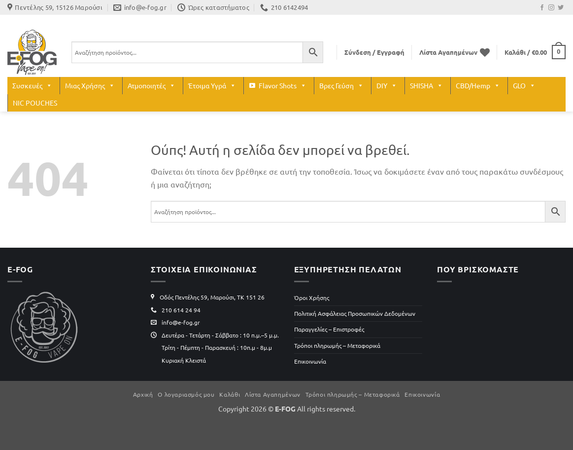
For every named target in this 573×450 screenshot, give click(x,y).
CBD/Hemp (478, 85)
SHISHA (426, 85)
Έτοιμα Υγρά (212, 85)
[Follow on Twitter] (561, 7)
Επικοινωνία (310, 361)
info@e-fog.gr (181, 322)
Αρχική (143, 394)
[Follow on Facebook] (542, 7)
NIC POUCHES (35, 102)
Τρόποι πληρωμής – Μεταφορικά (337, 345)
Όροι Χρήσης (311, 297)
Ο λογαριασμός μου (186, 394)
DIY (386, 85)
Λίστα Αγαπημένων (273, 394)
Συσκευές (32, 85)
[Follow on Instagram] (551, 7)
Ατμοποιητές (151, 85)
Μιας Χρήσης (90, 85)
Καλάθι (229, 394)
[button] (374, 52)
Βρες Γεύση (341, 85)
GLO (524, 85)
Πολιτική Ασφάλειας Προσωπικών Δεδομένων (354, 313)
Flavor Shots (282, 85)
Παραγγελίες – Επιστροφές (329, 329)
